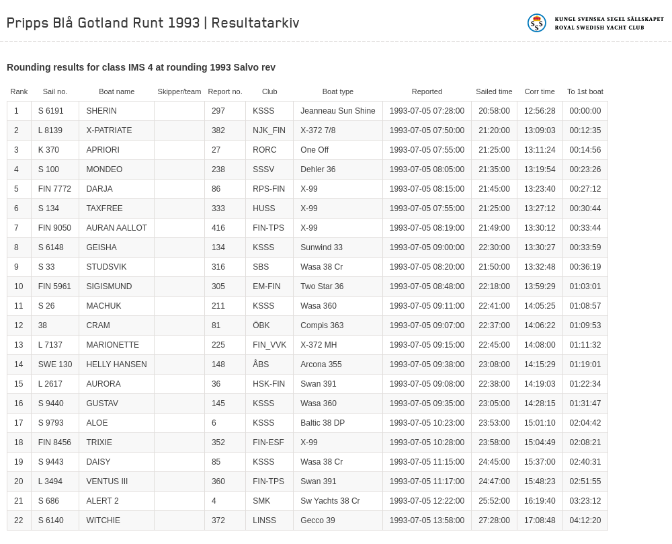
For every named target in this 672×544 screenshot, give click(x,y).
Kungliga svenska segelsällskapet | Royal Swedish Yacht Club (596, 22)
